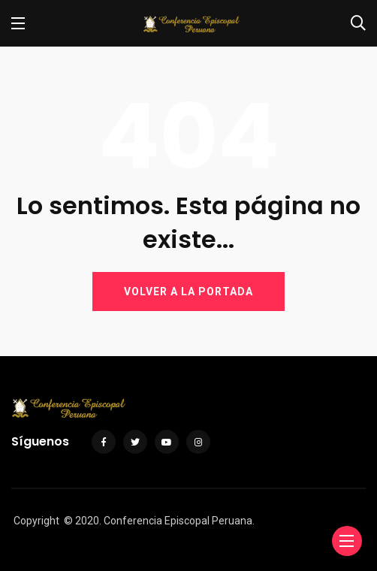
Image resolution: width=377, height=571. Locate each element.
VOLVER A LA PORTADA (188, 292)
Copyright (36, 521)
